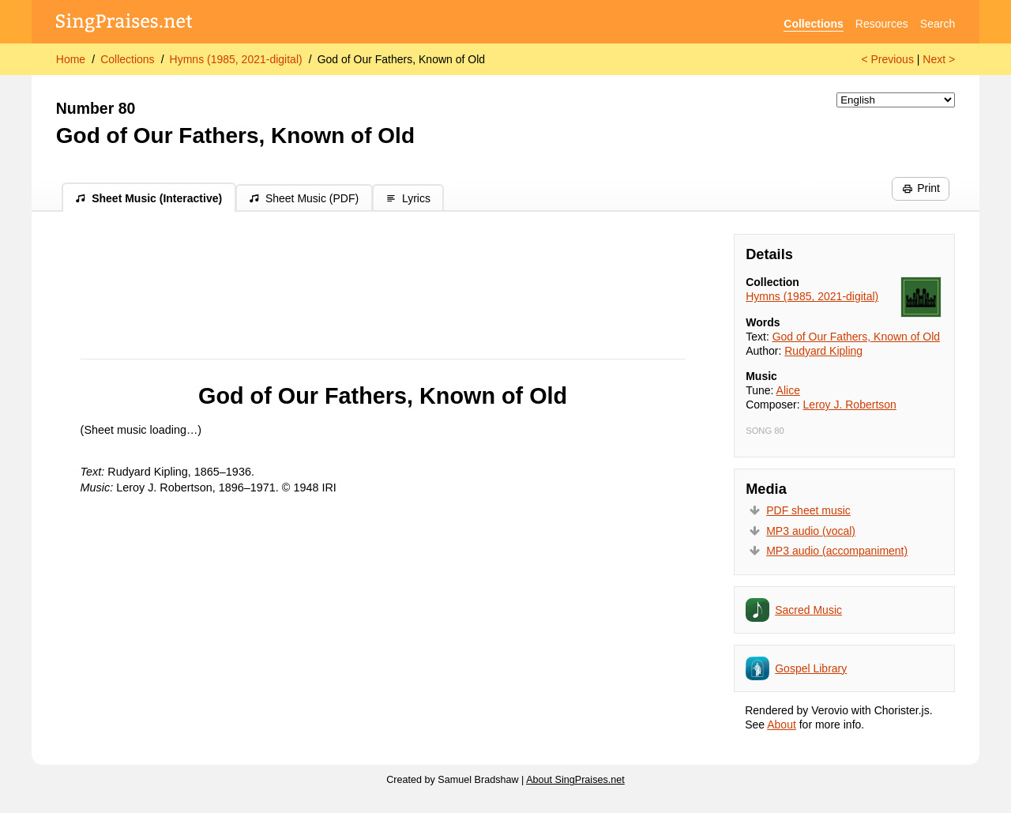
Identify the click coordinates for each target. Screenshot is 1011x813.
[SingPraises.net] (124, 24)
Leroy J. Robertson (849, 404)
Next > (939, 59)
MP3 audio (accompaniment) (837, 550)
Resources (881, 23)
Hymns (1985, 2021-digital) (236, 59)
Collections (813, 23)
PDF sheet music (808, 510)
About (781, 724)
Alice (788, 390)
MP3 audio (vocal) (810, 531)
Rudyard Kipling (823, 350)
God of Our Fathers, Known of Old (401, 59)
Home (70, 59)
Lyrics (407, 198)
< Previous (887, 59)
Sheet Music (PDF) (304, 198)
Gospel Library (811, 668)
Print (921, 188)
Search (937, 23)
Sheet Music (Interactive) (148, 198)
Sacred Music (808, 610)
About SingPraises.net (575, 779)
